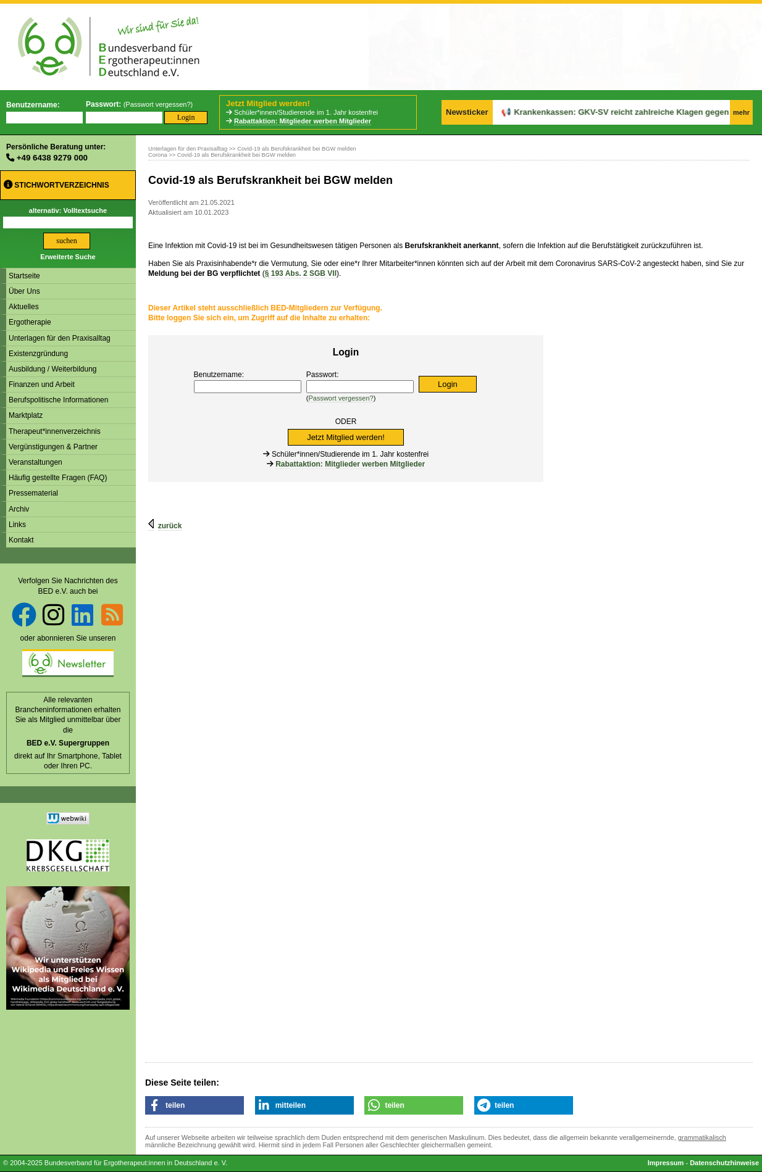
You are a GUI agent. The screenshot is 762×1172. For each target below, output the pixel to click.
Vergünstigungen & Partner (53, 447)
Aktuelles (24, 306)
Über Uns (24, 291)
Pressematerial (33, 493)
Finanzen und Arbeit (42, 384)
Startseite (24, 276)
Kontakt (21, 540)
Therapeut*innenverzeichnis (55, 431)
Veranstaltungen (35, 462)
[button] (194, 1105)
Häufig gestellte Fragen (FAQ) (58, 477)
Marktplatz (26, 415)
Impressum (666, 1162)
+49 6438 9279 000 (52, 157)
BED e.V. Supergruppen (68, 743)
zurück (170, 526)
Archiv (19, 509)
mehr (741, 112)
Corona (157, 155)
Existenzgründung (38, 353)
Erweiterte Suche (67, 256)
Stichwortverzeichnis (56, 184)
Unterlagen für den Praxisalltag (60, 338)
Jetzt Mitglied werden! (268, 103)
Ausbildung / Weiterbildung (53, 369)
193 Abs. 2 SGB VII (301, 273)
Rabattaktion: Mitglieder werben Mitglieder (302, 121)
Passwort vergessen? (157, 104)
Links (17, 524)
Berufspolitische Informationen (58, 400)
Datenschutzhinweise (724, 1162)
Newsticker (467, 112)
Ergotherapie (30, 322)
